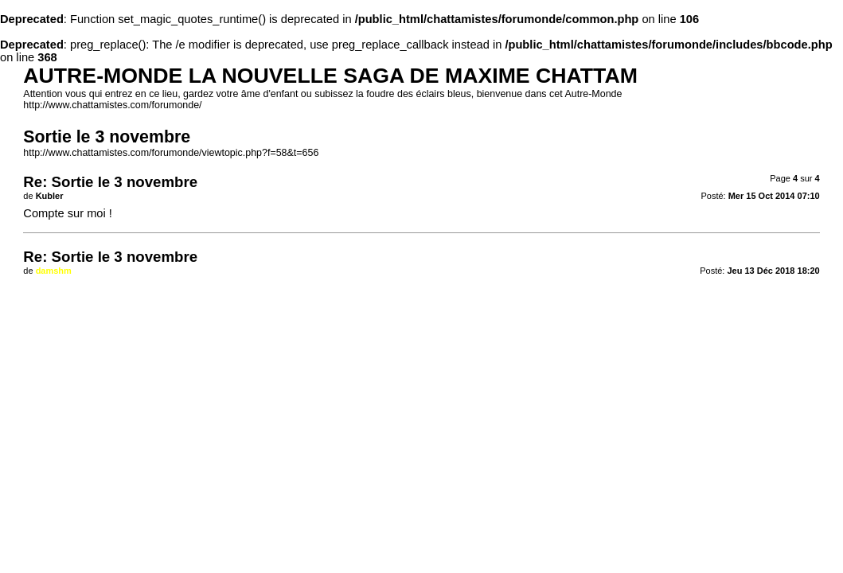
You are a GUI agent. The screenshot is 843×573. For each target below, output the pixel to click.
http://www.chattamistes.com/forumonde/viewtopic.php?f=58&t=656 (170, 152)
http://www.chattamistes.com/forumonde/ (112, 105)
